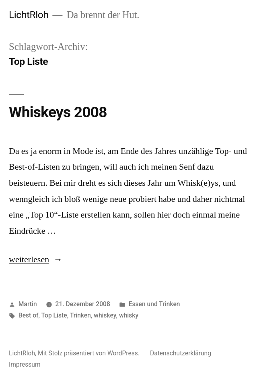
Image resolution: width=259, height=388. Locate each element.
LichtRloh (29, 15)
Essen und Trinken (154, 304)
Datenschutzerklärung (180, 353)
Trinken (80, 315)
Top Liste (54, 315)
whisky (128, 315)
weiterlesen (29, 259)
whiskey (105, 315)
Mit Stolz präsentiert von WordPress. (89, 353)
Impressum (25, 364)
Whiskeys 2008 (58, 112)
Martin (27, 304)
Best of (28, 315)
